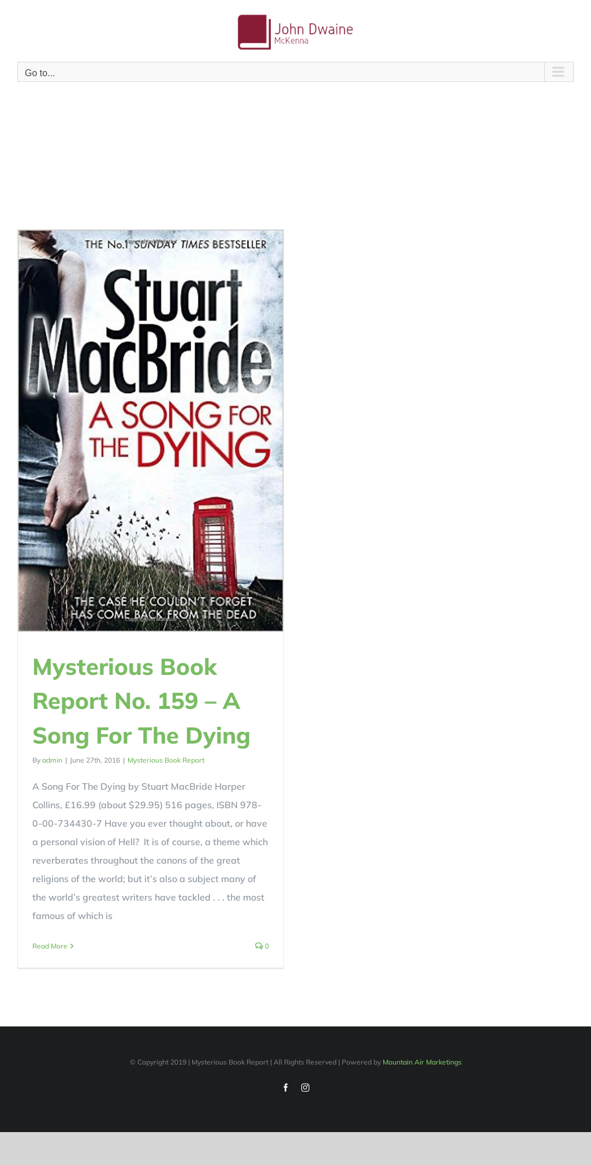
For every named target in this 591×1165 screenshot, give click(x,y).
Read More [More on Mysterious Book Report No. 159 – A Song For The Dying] (50, 946)
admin (52, 760)
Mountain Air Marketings (422, 1068)
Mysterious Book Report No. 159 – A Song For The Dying (141, 700)
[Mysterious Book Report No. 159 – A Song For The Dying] (150, 431)
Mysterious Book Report (166, 760)
